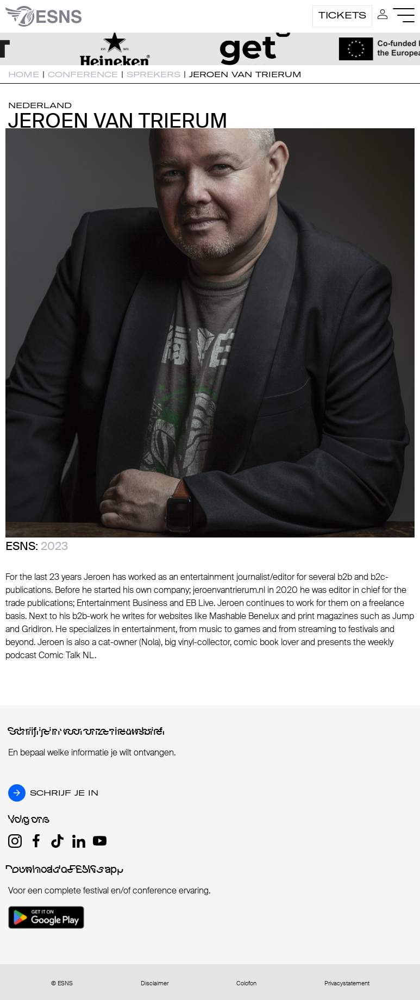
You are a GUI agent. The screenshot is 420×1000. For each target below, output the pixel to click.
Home (23, 74)
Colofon (246, 983)
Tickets (342, 15)
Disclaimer (154, 983)
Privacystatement (346, 983)
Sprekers (153, 74)
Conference (83, 74)
